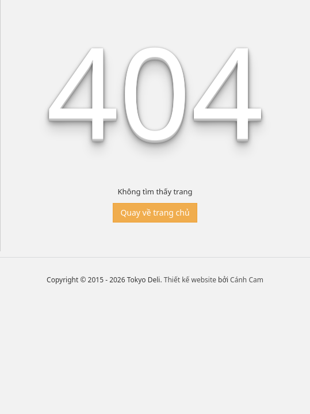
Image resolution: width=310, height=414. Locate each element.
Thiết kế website (190, 280)
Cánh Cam (246, 280)
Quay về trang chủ (154, 212)
